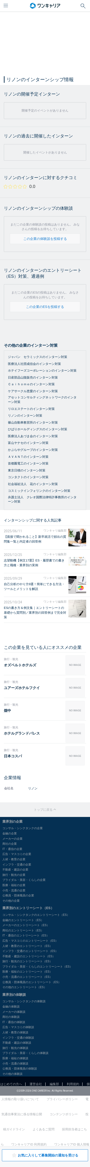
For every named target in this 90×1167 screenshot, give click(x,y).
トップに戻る (45, 809)
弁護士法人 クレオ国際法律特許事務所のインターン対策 (42, 499)
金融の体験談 (11, 1006)
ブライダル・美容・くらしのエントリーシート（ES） (37, 966)
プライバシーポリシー (62, 1099)
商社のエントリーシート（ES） (23, 930)
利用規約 (73, 1084)
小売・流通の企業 (13, 890)
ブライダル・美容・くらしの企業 (24, 880)
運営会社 (36, 1084)
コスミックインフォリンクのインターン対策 (39, 491)
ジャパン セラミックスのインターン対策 (37, 357)
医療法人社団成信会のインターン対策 (34, 364)
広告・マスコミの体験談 (18, 1027)
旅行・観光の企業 (13, 875)
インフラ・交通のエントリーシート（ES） (30, 951)
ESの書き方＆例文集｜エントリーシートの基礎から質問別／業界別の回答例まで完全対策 (35, 612)
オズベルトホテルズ (20, 665)
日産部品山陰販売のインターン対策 (33, 377)
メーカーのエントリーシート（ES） (25, 925)
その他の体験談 (12, 1074)
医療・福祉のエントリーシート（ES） (27, 971)
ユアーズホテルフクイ (22, 688)
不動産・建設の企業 (15, 869)
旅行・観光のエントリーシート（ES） (27, 961)
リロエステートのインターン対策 (31, 409)
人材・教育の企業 (13, 859)
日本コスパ (13, 756)
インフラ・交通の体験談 (18, 1037)
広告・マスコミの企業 (16, 854)
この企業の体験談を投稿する (45, 239)
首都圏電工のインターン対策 (28, 463)
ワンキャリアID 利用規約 (29, 1144)
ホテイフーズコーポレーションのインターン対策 (42, 370)
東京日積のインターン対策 (26, 470)
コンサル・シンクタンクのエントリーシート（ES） (36, 915)
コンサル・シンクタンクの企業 (22, 828)
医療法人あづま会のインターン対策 (33, 436)
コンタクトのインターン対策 (28, 477)
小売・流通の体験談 (15, 1063)
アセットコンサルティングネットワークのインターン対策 (42, 400)
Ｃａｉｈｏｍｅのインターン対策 (31, 384)
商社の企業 (9, 843)
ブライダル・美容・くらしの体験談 (25, 1053)
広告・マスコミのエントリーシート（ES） (30, 940)
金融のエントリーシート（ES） (23, 920)
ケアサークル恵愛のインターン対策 (33, 391)
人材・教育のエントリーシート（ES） (27, 946)
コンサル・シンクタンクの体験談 (24, 1001)
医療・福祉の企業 (13, 885)
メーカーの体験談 (13, 1012)
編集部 (54, 1084)
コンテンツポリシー (64, 1114)
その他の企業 (11, 900)
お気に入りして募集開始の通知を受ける (45, 1155)
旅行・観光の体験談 (15, 1048)
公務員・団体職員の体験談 (19, 1068)
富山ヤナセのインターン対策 (28, 443)
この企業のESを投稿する (45, 307)
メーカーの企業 (12, 838)
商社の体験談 (11, 1017)
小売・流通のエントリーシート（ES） (27, 977)
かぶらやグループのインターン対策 (33, 450)
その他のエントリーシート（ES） (24, 987)
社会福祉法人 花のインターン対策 (33, 484)
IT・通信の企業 (12, 849)
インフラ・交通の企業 (16, 864)
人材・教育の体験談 (15, 1032)
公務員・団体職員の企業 (18, 895)
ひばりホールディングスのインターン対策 (37, 429)
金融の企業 (9, 833)
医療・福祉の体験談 (15, 1058)
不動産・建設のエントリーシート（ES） (28, 956)
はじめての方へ (11, 1084)
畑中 (7, 710)
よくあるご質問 (43, 1129)
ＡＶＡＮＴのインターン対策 (28, 457)
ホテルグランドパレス (22, 733)
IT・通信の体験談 (13, 1022)
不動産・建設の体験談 (16, 1042)
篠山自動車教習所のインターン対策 (33, 422)
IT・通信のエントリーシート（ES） (25, 935)
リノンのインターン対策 (25, 415)
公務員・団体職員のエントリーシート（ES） (31, 982)
